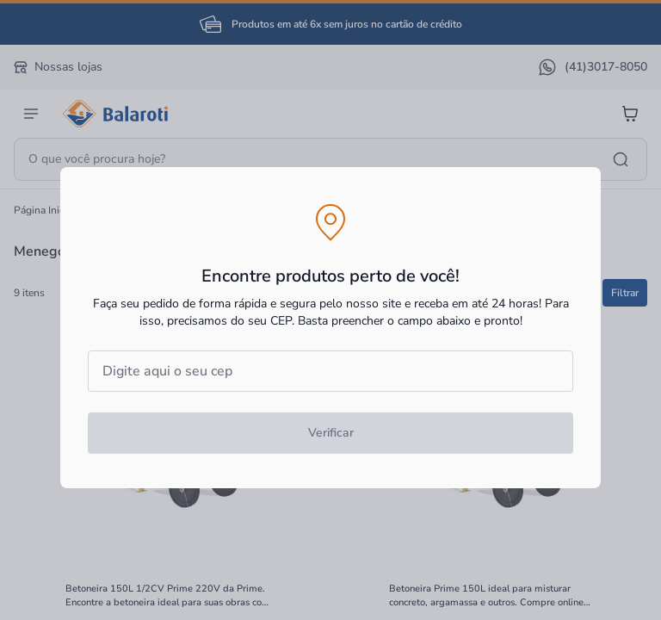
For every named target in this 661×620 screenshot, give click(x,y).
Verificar (331, 433)
